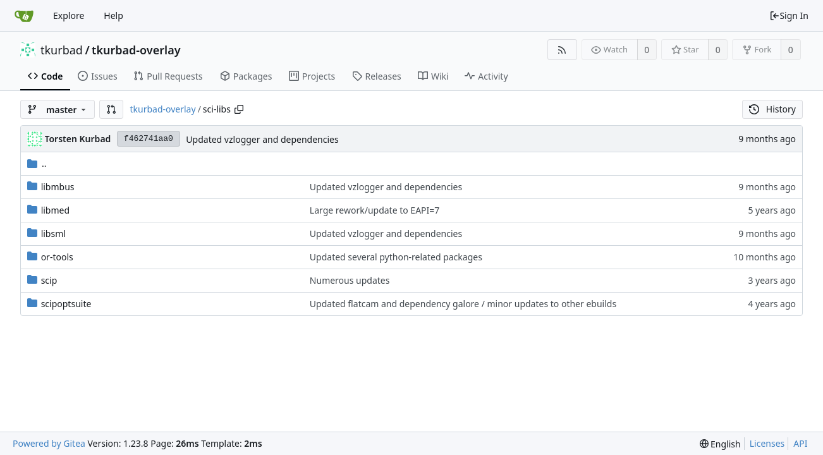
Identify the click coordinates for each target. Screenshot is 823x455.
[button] (111, 109)
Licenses (767, 443)
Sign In (788, 15)
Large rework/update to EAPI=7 (374, 210)
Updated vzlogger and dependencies (262, 139)
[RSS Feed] (562, 49)
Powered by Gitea (49, 443)
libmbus (58, 187)
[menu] (720, 444)
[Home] (24, 15)
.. (37, 163)
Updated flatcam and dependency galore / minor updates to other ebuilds (463, 304)
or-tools (57, 257)
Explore (68, 15)
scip (49, 280)
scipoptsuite (66, 304)
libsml (53, 234)
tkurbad (61, 50)
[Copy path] (239, 109)
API (800, 443)
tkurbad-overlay (136, 50)
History (772, 109)
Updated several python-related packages (396, 257)
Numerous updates (350, 280)
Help (113, 15)
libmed (55, 210)
